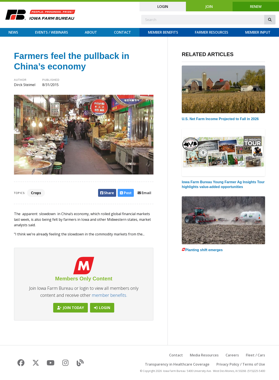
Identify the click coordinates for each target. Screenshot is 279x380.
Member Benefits (163, 32)
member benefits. (109, 295)
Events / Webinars (51, 32)
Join (209, 6)
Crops (36, 192)
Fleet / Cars (255, 355)
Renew (256, 6)
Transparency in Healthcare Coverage (177, 364)
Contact (122, 32)
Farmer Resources (211, 32)
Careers (232, 355)
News (13, 32)
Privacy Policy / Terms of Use (240, 364)
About (91, 32)
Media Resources (204, 355)
